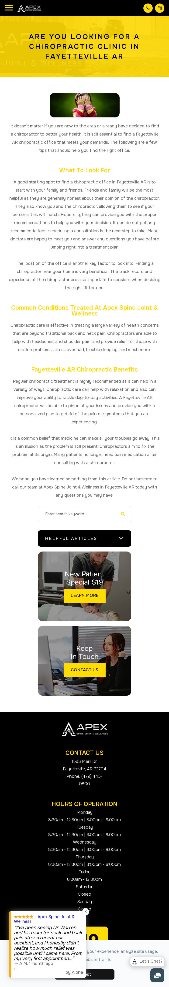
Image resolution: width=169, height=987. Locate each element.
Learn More (85, 595)
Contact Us (84, 669)
